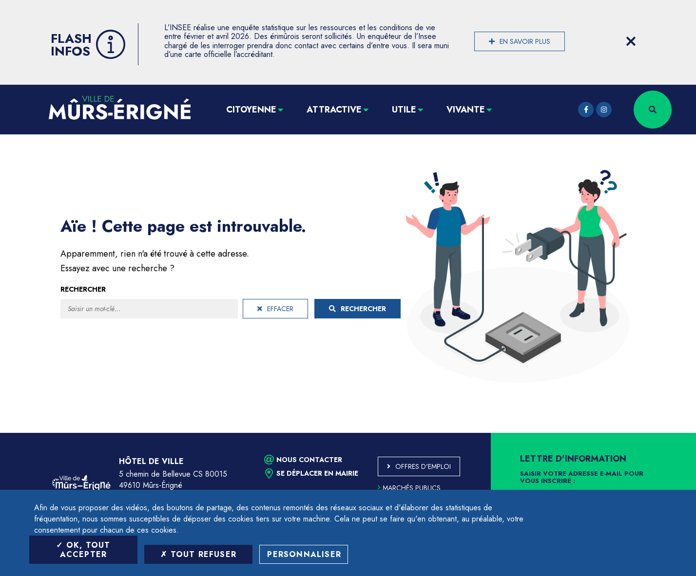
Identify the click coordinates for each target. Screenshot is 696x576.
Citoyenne (251, 109)
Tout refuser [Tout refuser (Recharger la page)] (198, 554)
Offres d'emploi (423, 466)
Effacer (275, 309)
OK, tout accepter (83, 549)
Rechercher (83, 289)
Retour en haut (666, 432)
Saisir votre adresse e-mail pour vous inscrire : (581, 477)
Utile (404, 109)
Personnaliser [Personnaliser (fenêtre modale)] (304, 554)
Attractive (334, 109)
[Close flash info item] (630, 41)
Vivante (465, 109)
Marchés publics (409, 488)
